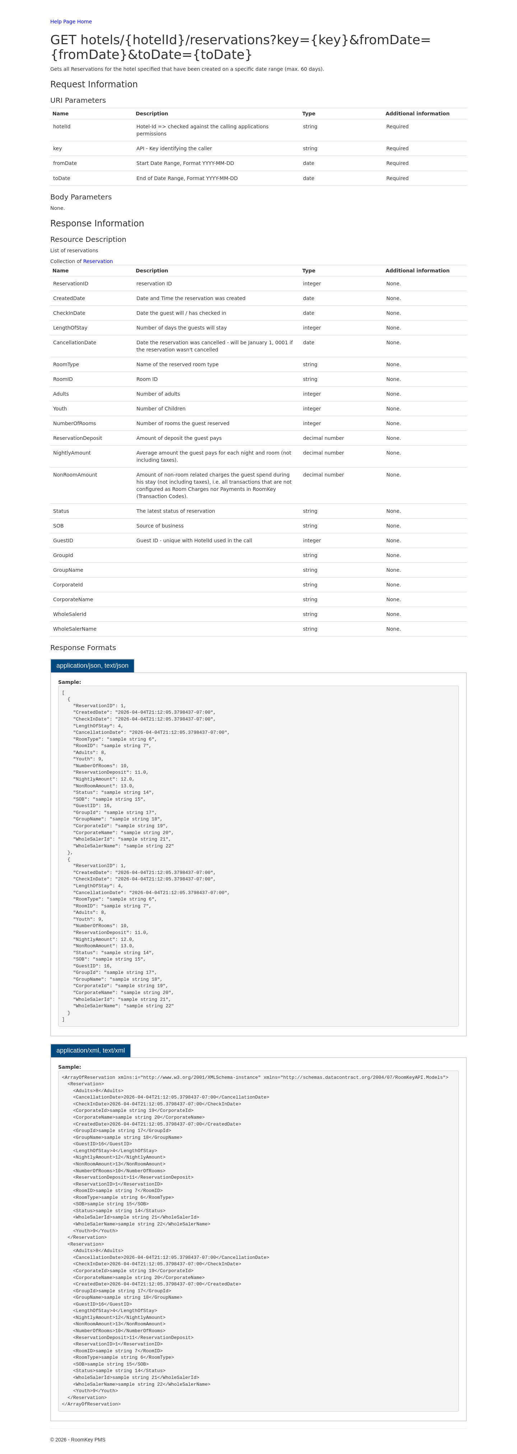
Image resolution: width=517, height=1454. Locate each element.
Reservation (98, 261)
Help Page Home (71, 21)
